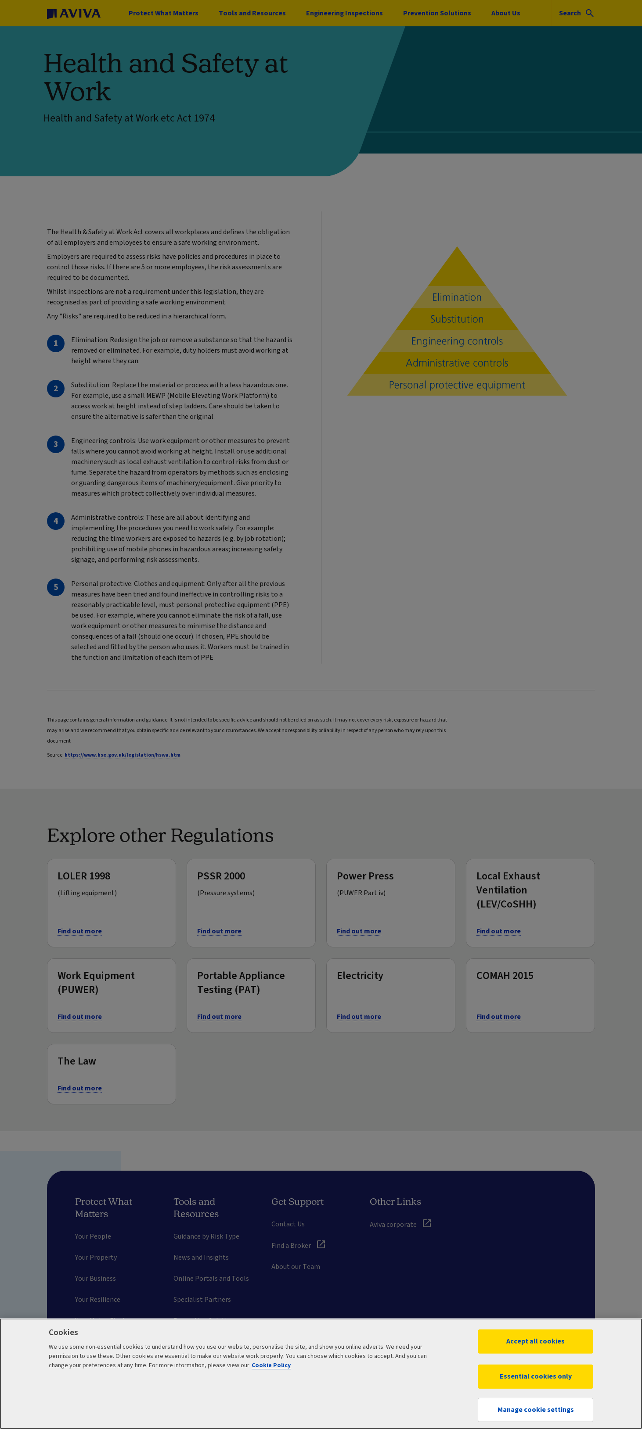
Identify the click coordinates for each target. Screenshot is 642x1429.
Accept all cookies (535, 1341)
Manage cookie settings (536, 1410)
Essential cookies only (536, 1376)
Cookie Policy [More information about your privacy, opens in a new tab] (271, 1365)
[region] (321, 1373)
